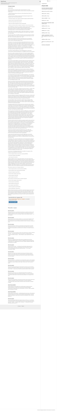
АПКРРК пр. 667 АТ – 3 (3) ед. (46, 28)
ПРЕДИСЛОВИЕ (12, 284)
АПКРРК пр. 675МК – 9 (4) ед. (46, 39)
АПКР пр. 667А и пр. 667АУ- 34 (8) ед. (47, 11)
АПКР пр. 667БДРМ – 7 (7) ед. (46, 18)
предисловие (11, 251)
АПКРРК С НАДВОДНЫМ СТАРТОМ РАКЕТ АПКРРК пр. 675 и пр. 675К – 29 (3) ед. (48, 36)
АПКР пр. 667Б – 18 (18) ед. (45, 13)
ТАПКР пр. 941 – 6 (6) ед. (45, 20)
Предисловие (11, 210)
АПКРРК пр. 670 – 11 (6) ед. (46, 30)
